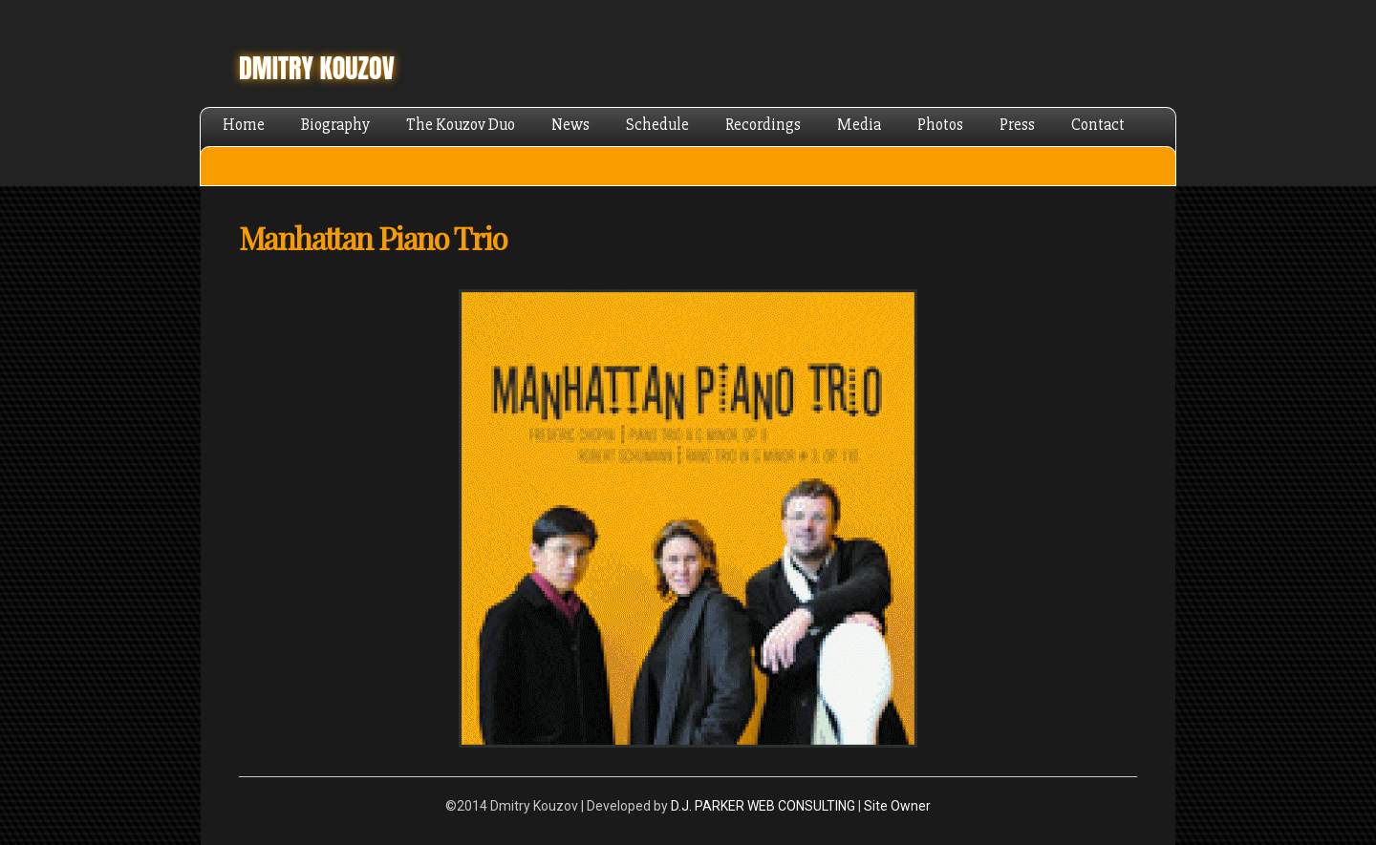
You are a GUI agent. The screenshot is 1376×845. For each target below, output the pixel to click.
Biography (335, 125)
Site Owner (897, 805)
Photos (940, 125)
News (570, 125)
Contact (1098, 125)
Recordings (763, 125)
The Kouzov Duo (460, 125)
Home (244, 125)
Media (859, 125)
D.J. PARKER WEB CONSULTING (763, 805)
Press (1017, 125)
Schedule (657, 125)
